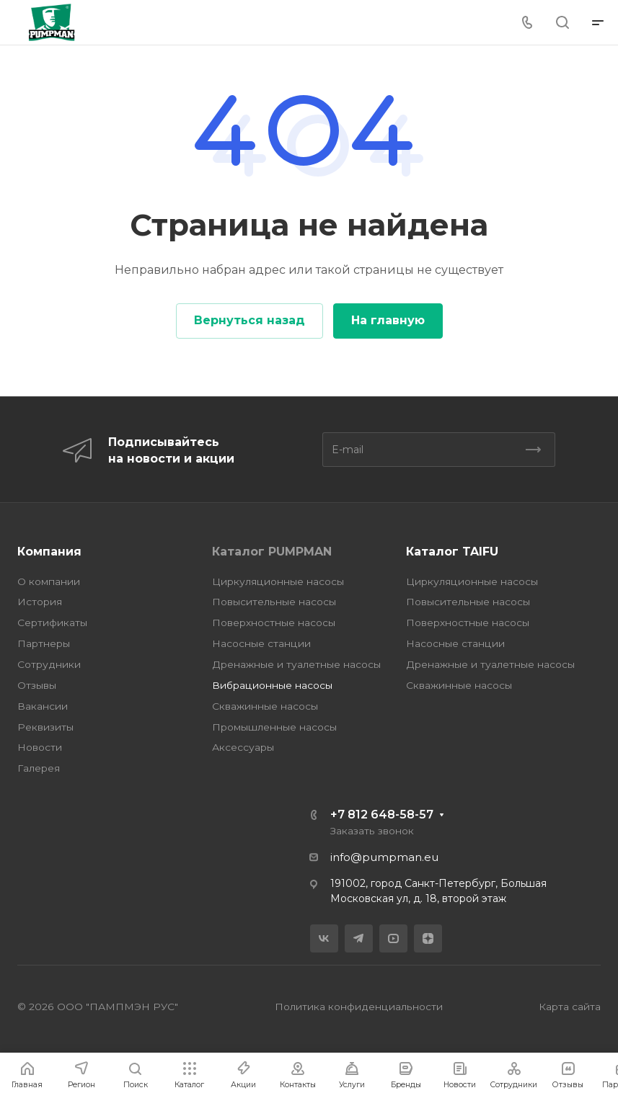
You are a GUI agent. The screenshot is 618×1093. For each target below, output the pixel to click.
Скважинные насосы (265, 706)
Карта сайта (570, 1006)
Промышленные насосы (274, 727)
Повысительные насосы (274, 601)
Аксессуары (243, 747)
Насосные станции (261, 643)
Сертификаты (52, 622)
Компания (49, 551)
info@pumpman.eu (384, 857)
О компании (48, 581)
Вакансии (42, 706)
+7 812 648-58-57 (381, 814)
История (39, 601)
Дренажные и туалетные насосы (296, 664)
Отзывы (36, 685)
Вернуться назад (249, 320)
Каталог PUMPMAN (272, 551)
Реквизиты (45, 727)
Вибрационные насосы (272, 685)
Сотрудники (49, 664)
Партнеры (43, 643)
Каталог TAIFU (452, 551)
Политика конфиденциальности (359, 1006)
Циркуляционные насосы (278, 581)
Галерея (38, 768)
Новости (39, 747)
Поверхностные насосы (273, 622)
